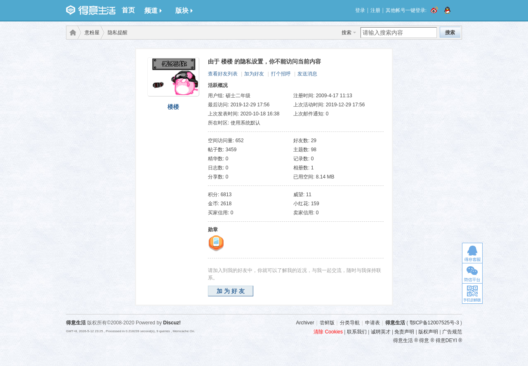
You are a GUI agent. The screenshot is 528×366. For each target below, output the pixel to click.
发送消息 (307, 74)
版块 (184, 10)
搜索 (346, 32)
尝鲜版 (327, 323)
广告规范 (452, 332)
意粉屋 (92, 32)
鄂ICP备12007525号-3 (434, 323)
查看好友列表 (223, 74)
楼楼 (173, 106)
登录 (360, 10)
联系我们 (357, 332)
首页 (128, 10)
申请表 (372, 323)
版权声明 (428, 332)
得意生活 (395, 323)
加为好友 (254, 74)
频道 (153, 10)
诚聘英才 (381, 332)
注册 (375, 10)
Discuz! (172, 323)
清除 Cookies (328, 332)
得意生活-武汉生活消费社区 (71, 32)
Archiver (305, 323)
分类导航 (350, 323)
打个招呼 (281, 74)
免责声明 (404, 332)
